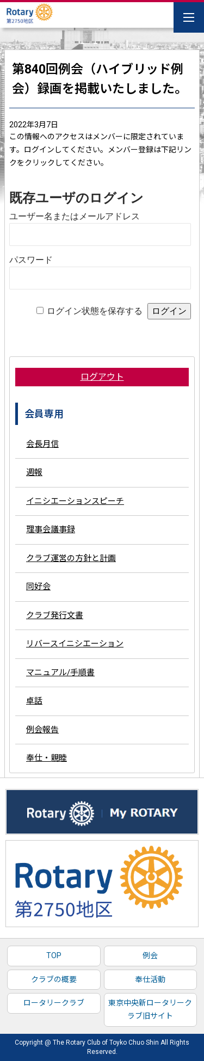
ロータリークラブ (53, 1002)
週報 (34, 472)
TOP (53, 955)
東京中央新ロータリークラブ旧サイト (150, 1009)
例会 (150, 955)
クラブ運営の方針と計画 (71, 558)
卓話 (34, 701)
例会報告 (42, 730)
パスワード (31, 259)
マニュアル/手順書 (60, 672)
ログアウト (102, 377)
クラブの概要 (54, 979)
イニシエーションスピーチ (75, 501)
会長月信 (42, 444)
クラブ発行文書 (54, 615)
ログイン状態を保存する (95, 311)
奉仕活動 (150, 979)
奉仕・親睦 (46, 758)
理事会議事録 (50, 529)
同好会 (38, 586)
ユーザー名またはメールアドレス (74, 216)
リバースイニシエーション (74, 644)
